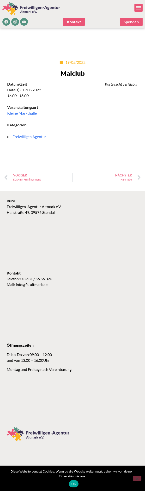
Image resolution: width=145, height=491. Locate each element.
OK (73, 484)
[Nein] (137, 478)
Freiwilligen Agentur (29, 136)
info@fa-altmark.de (32, 284)
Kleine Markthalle (22, 113)
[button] (138, 8)
